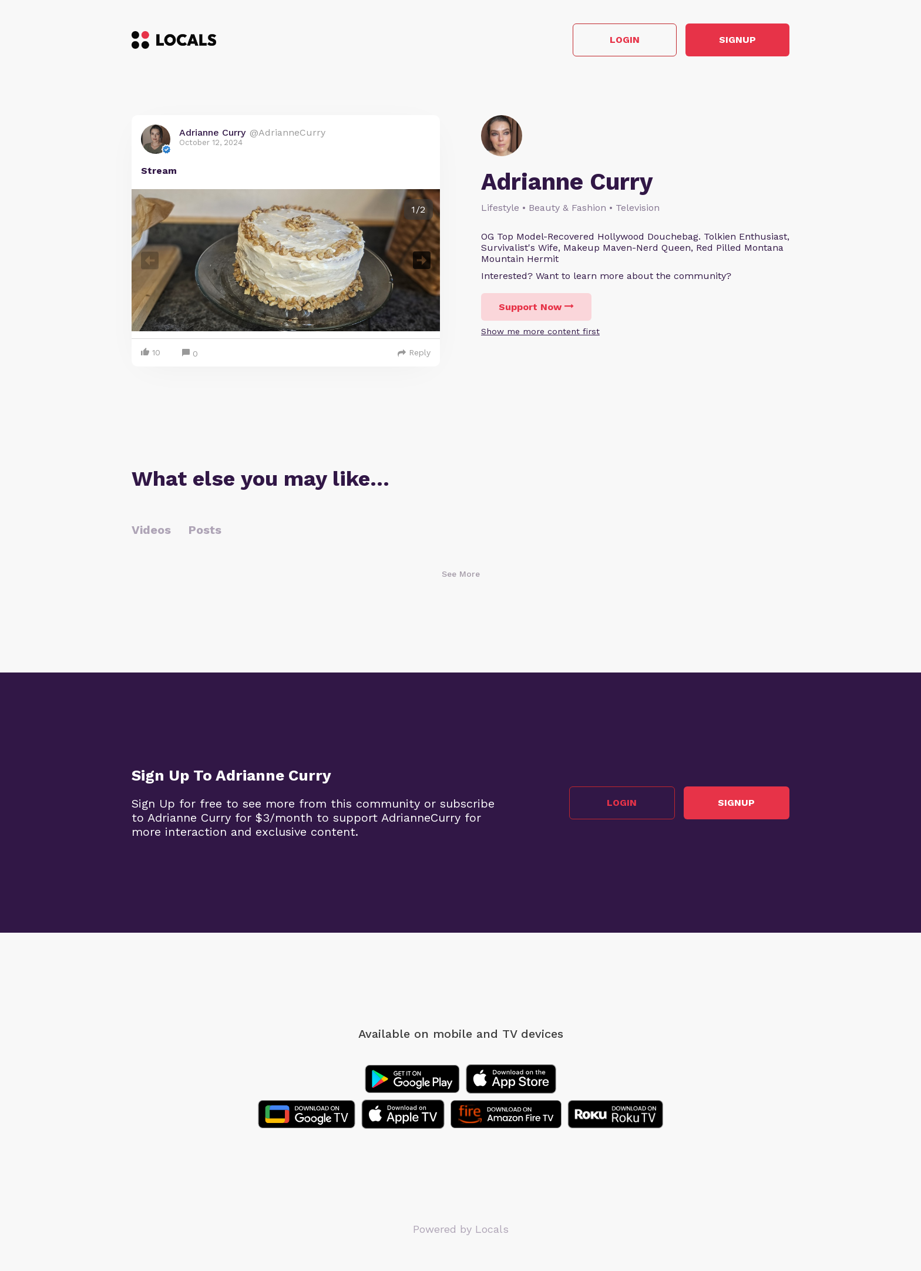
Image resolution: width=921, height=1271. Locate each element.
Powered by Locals (461, 1229)
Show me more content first (540, 331)
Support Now (536, 306)
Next (422, 260)
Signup (736, 40)
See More (461, 574)
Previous (150, 260)
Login (622, 40)
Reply (414, 353)
